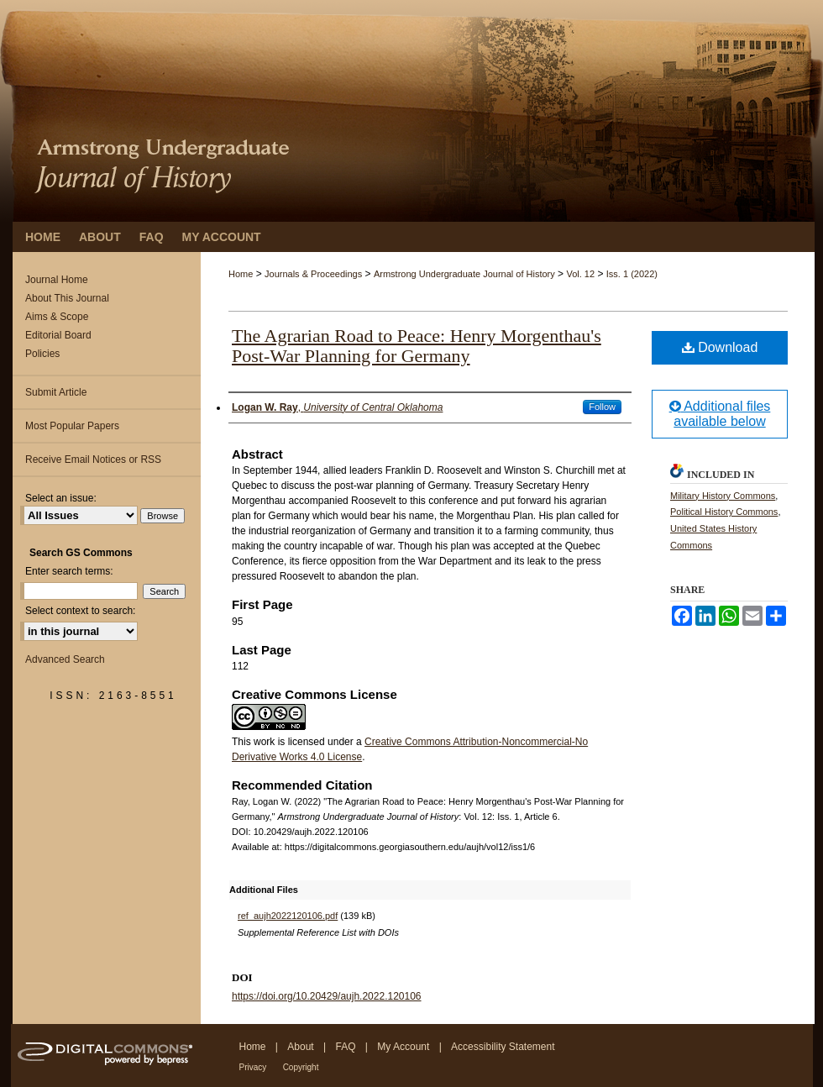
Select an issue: (61, 498)
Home (240, 274)
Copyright (301, 1067)
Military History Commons (722, 496)
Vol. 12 (580, 274)
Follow (602, 407)
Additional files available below (720, 413)
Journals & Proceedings (313, 274)
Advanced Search (65, 659)
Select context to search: (80, 611)
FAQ (345, 1047)
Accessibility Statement (502, 1047)
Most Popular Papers (72, 426)
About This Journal (67, 298)
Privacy (253, 1067)
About (300, 1047)
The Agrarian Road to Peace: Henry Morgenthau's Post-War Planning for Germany (416, 345)
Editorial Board (58, 335)
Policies (42, 354)
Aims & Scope (56, 317)
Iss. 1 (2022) (632, 274)
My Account (403, 1047)
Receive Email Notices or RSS (93, 459)
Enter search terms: (69, 571)
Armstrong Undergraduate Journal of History (464, 274)
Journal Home (56, 280)
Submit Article (55, 392)
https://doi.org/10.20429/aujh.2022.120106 (327, 996)
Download (720, 347)
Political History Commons (724, 512)
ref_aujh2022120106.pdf (288, 916)
